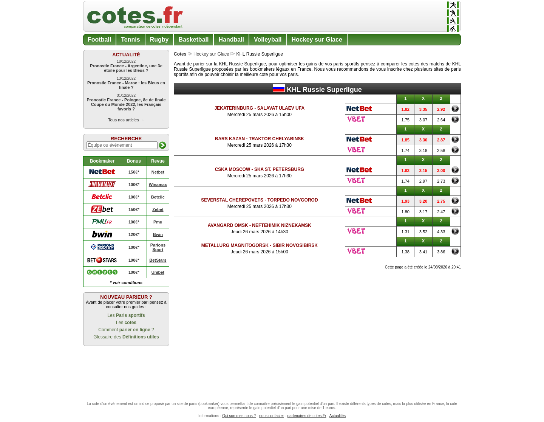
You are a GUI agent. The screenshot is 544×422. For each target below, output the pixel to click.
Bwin (158, 234)
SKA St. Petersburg (279, 169)
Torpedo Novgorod (292, 200)
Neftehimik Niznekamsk (281, 225)
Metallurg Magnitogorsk (235, 245)
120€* (133, 234)
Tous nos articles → (126, 120)
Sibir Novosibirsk (295, 245)
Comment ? (126, 329)
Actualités (337, 416)
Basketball (193, 39)
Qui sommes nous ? (239, 416)
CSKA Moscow (232, 169)
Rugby (159, 39)
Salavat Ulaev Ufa (280, 108)
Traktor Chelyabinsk (276, 138)
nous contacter (271, 416)
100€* (133, 184)
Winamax (158, 184)
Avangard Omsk (228, 225)
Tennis (130, 39)
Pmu (157, 222)
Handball (231, 39)
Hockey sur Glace (317, 39)
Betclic (158, 197)
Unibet (157, 272)
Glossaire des (126, 337)
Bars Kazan (230, 138)
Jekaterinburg (234, 108)
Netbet (157, 172)
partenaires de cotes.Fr (306, 416)
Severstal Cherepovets (232, 200)
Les (126, 315)
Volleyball (268, 39)
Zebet (157, 209)
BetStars (157, 260)
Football (99, 39)
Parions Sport (157, 247)
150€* (133, 172)
